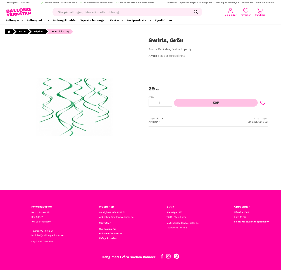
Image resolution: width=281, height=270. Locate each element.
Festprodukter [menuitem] (137, 20)
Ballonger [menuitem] (13, 20)
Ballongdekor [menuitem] (36, 20)
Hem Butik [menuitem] (247, 2)
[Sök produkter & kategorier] (121, 12)
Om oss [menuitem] (25, 2)
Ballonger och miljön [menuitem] (227, 2)
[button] (246, 12)
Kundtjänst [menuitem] (12, 2)
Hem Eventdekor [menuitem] (265, 2)
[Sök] (195, 12)
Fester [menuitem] (115, 20)
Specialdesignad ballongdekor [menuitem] (196, 2)
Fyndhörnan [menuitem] (163, 20)
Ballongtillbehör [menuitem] (64, 20)
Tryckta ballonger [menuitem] (93, 20)
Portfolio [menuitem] (172, 2)
